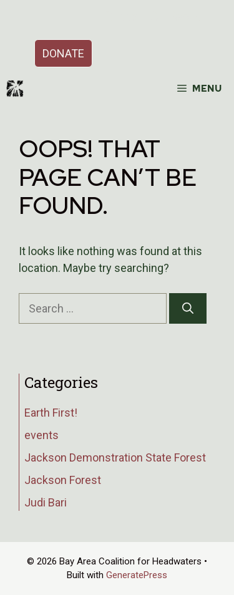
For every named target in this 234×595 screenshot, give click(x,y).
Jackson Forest (62, 479)
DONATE (63, 53)
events (41, 435)
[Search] (188, 308)
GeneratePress (136, 575)
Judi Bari (45, 502)
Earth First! (50, 412)
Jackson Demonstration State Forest (115, 457)
